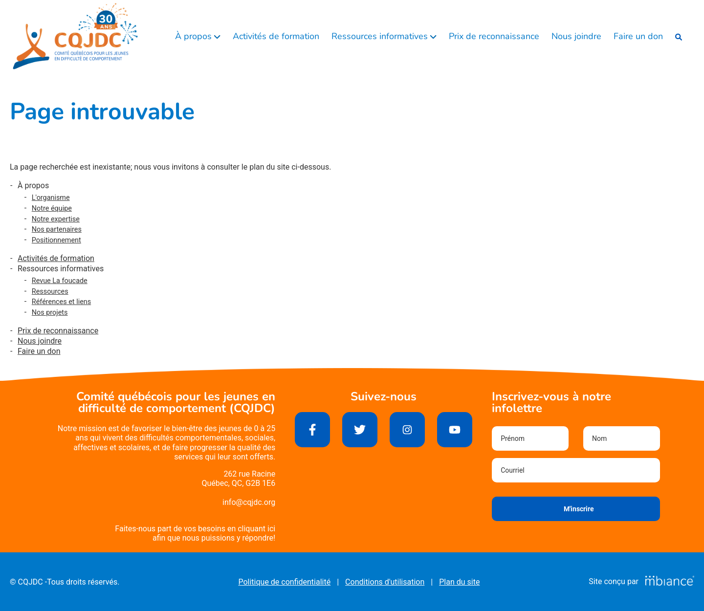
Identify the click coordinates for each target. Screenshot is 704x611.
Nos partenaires (57, 229)
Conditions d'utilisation (384, 582)
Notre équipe (52, 208)
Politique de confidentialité (284, 582)
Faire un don (638, 36)
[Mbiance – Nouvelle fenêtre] (669, 581)
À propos (194, 36)
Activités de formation (276, 36)
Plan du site (459, 582)
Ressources (50, 291)
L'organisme (51, 198)
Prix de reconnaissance (494, 36)
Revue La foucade (60, 281)
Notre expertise (56, 219)
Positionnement (56, 240)
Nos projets (50, 312)
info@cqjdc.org (248, 502)
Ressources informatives (380, 36)
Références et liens (61, 302)
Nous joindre (576, 36)
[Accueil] (76, 36)
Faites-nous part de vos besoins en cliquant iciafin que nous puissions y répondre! (195, 533)
